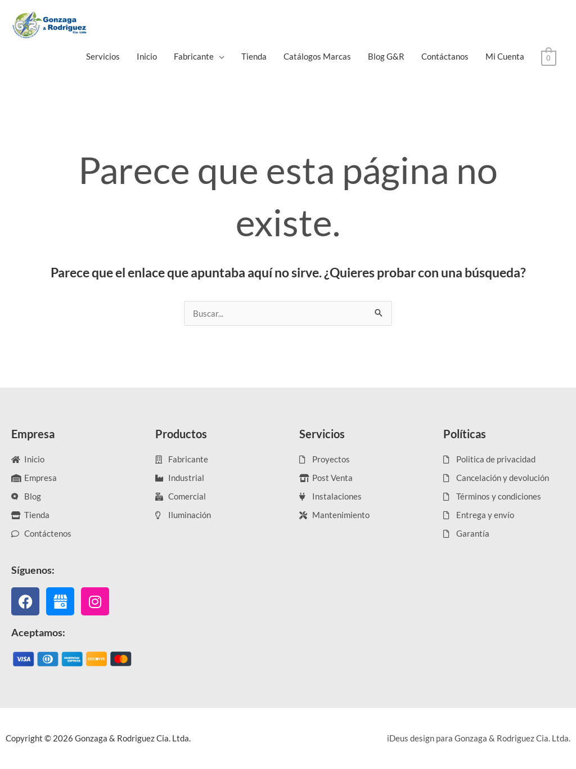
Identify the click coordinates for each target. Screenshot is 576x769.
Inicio (147, 56)
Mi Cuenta (504, 56)
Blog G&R (386, 56)
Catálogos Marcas (317, 56)
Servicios (103, 56)
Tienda (254, 56)
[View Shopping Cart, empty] (548, 57)
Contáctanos (445, 56)
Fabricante (194, 56)
